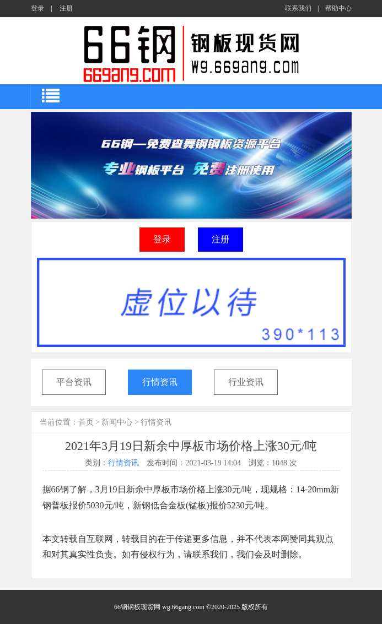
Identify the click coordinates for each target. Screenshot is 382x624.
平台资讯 (74, 382)
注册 (66, 8)
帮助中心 (338, 8)
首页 (86, 422)
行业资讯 (245, 382)
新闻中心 (116, 422)
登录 (37, 8)
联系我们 (298, 8)
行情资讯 (159, 382)
